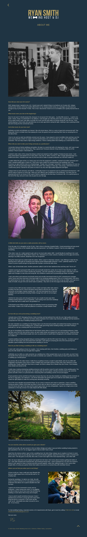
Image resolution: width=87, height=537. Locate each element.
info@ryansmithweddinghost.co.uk (18, 511)
